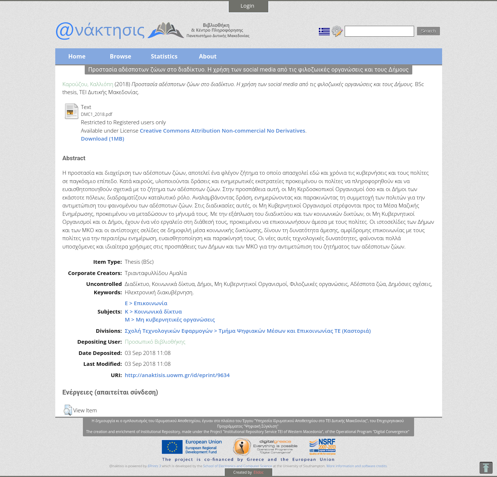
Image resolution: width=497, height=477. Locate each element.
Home (76, 56)
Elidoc (258, 472)
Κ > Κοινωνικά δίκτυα (153, 311)
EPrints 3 (154, 466)
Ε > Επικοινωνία (146, 303)
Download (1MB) (102, 138)
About (208, 56)
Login (247, 5)
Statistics (164, 56)
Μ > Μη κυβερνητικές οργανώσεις (170, 319)
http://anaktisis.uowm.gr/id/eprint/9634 (177, 375)
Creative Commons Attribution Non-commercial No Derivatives (222, 130)
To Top (486, 467)
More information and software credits (356, 466)
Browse (120, 56)
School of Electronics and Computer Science (237, 466)
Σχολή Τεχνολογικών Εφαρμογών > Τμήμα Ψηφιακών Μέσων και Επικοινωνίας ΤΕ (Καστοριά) (247, 330)
